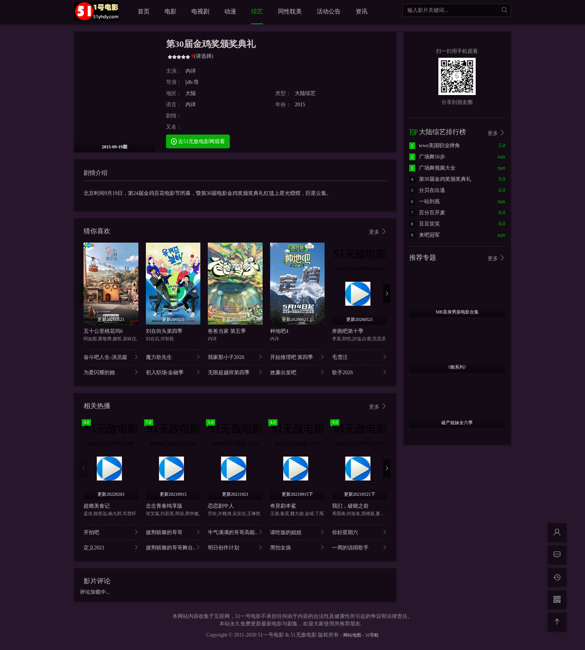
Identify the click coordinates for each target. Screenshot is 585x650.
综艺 (257, 11)
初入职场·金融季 (173, 372)
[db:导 (192, 82)
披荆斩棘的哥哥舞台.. (173, 547)
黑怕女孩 (297, 547)
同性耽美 (290, 11)
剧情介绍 (95, 173)
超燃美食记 (97, 506)
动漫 (230, 11)
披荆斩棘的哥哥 (173, 532)
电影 (170, 11)
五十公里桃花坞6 (103, 331)
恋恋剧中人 (221, 506)
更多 (378, 231)
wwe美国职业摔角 (434, 145)
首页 (144, 11)
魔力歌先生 (173, 357)
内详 (190, 71)
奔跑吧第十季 (347, 331)
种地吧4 (279, 331)
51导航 (372, 635)
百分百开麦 (427, 212)
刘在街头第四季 (164, 331)
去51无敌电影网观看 (198, 141)
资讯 (361, 11)
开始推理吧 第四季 (297, 357)
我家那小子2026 (235, 357)
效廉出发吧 (297, 372)
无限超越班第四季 (235, 372)
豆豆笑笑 (424, 224)
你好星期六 (359, 532)
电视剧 (200, 11)
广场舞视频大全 (432, 168)
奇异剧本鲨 (283, 506)
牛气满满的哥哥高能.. (235, 532)
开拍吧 (111, 532)
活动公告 (329, 11)
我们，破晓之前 (350, 506)
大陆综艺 (305, 93)
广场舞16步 (427, 157)
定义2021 (111, 547)
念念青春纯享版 (164, 506)
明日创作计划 (235, 547)
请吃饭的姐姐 (297, 532)
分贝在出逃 (427, 190)
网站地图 (352, 635)
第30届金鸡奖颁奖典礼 (440, 179)
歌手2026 (359, 372)
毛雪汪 (359, 357)
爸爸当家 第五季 (227, 331)
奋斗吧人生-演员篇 (111, 357)
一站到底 (424, 201)
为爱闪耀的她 (111, 372)
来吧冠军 (424, 235)
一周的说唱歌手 (359, 547)
